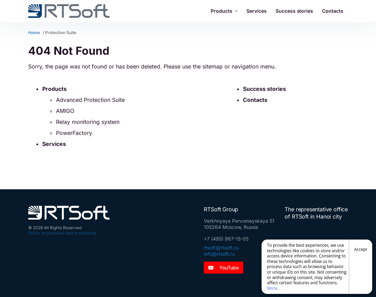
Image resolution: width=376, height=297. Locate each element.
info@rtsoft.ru (219, 254)
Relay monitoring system (88, 121)
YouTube (223, 268)
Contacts (332, 11)
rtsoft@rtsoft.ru (221, 248)
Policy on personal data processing (62, 232)
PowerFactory (74, 132)
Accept (360, 249)
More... (273, 288)
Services (256, 11)
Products (224, 11)
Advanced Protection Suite (90, 99)
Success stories (294, 11)
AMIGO (65, 110)
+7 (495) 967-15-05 (226, 239)
